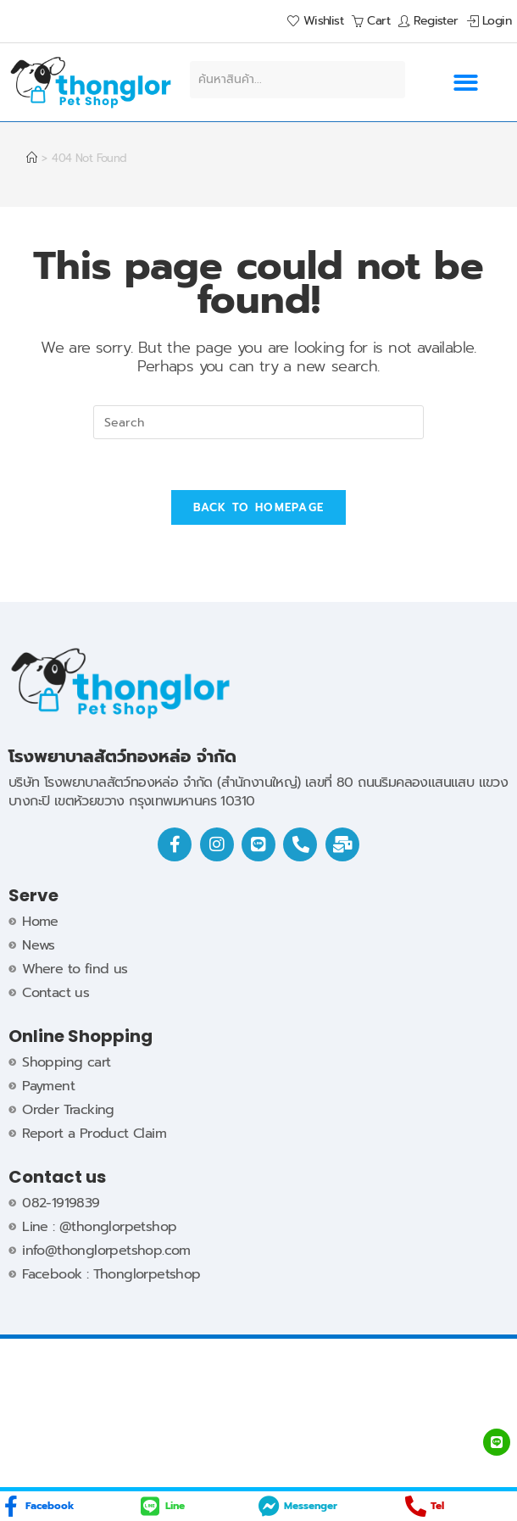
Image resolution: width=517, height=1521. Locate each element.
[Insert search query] (258, 422)
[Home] (31, 158)
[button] (465, 83)
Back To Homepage (259, 508)
